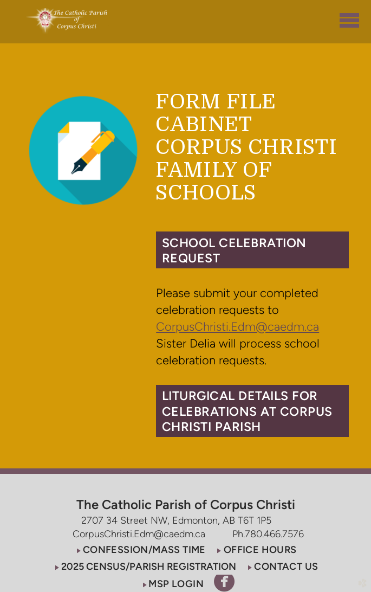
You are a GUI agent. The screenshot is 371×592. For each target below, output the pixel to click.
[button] (252, 249)
